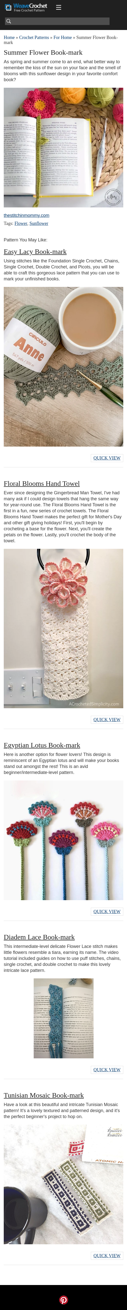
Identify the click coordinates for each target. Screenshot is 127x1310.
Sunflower (38, 223)
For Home (62, 37)
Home (9, 37)
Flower (20, 223)
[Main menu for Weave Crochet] (58, 7)
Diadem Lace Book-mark (39, 937)
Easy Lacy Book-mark (35, 251)
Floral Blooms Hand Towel (42, 483)
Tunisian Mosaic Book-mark (44, 1095)
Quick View (107, 458)
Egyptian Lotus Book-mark (42, 745)
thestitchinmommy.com (26, 215)
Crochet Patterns (34, 37)
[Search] (57, 21)
